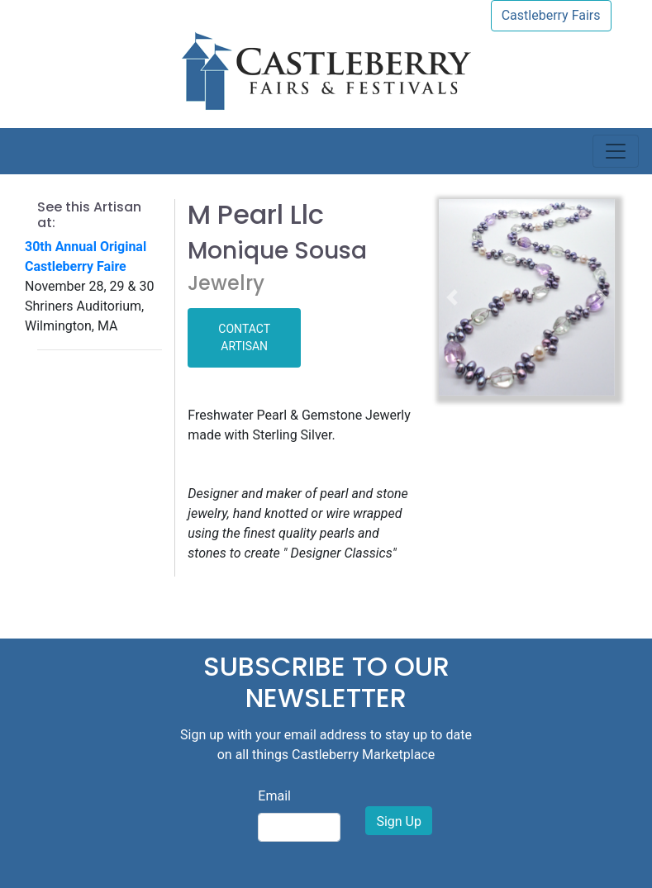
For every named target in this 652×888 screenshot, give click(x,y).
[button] (452, 297)
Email (274, 796)
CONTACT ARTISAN (244, 337)
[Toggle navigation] (616, 151)
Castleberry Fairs (551, 15)
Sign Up (398, 821)
